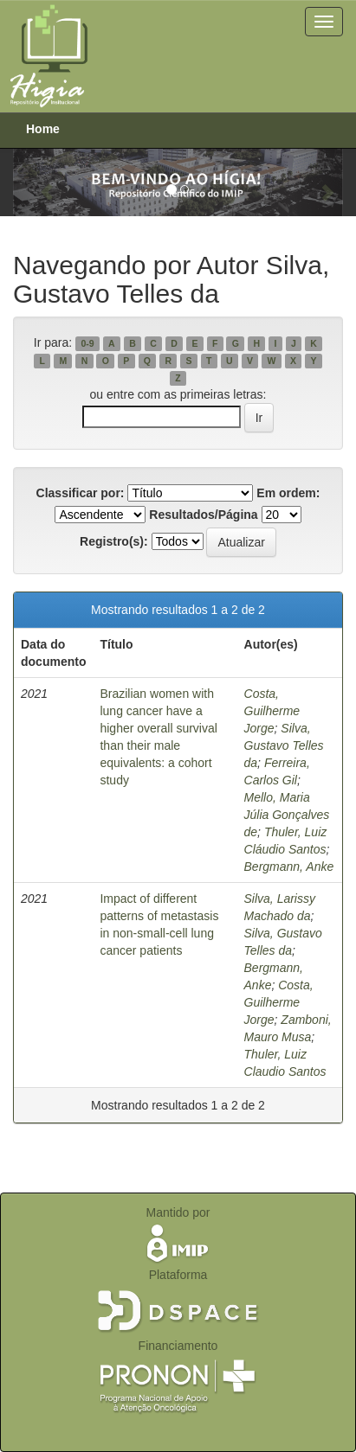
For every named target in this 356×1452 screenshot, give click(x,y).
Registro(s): (114, 541)
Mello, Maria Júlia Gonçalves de (287, 814)
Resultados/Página (203, 514)
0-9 (87, 343)
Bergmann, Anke (289, 866)
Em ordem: (288, 493)
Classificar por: (80, 493)
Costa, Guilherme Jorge (272, 711)
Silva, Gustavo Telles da (284, 745)
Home (43, 129)
